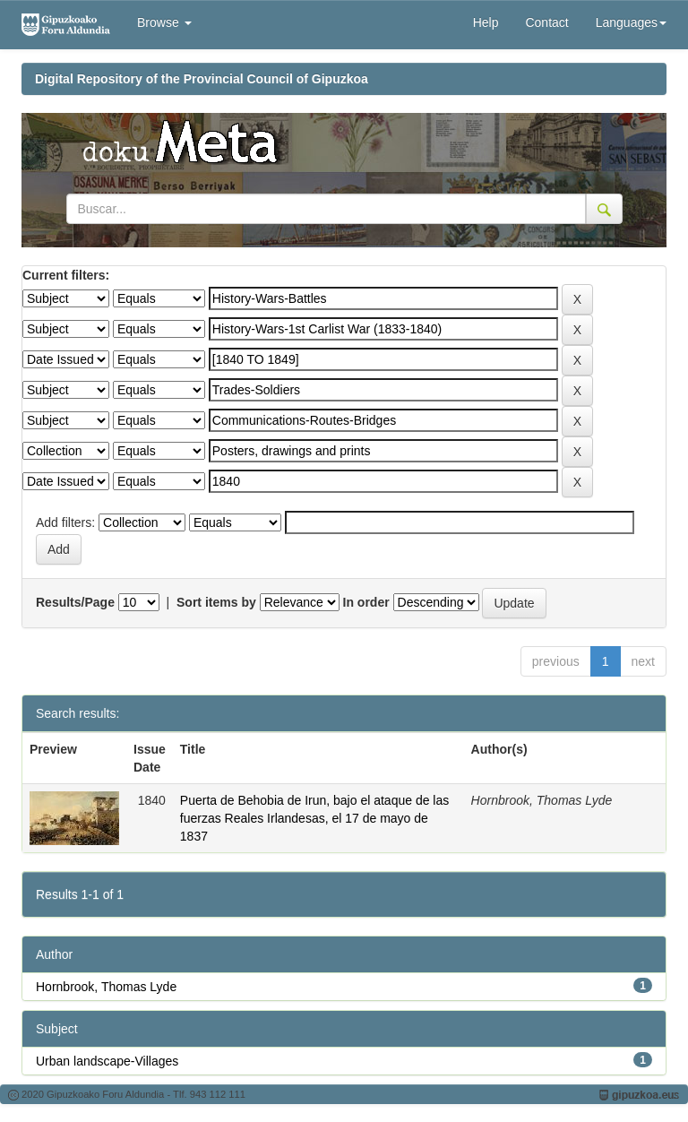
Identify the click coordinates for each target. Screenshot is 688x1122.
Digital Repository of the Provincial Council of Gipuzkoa (201, 79)
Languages (631, 22)
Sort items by (216, 602)
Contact (546, 22)
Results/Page (75, 602)
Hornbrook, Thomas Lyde (106, 987)
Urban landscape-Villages (107, 1061)
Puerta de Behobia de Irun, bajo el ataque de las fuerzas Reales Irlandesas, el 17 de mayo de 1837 (314, 818)
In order (366, 602)
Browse (164, 22)
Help (486, 22)
